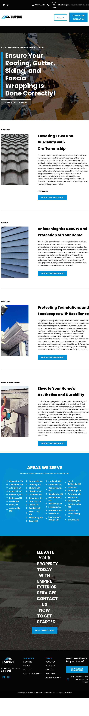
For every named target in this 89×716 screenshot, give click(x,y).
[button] (44, 29)
